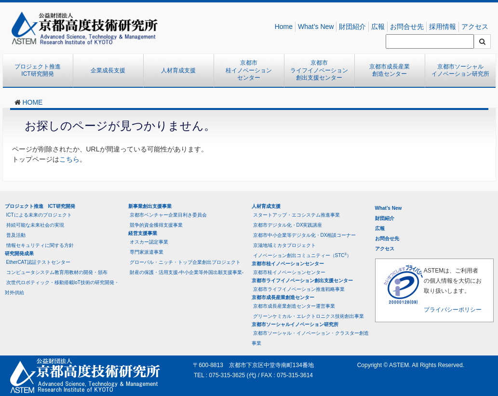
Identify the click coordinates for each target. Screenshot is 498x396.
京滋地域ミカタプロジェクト (284, 245)
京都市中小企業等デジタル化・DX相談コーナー (304, 235)
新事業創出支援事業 (150, 206)
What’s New (316, 26)
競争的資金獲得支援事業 (156, 225)
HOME (32, 102)
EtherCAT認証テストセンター (38, 262)
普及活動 (16, 235)
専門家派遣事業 (146, 252)
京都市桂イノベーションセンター (249, 70)
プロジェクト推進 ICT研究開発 (40, 70)
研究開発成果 (19, 253)
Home (284, 26)
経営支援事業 (142, 233)
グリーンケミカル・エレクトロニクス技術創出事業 (308, 316)
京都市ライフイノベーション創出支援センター (319, 70)
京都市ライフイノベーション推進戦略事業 (299, 289)
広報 (378, 26)
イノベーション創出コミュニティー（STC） (302, 255)
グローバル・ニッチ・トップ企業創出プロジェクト (185, 262)
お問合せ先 (407, 26)
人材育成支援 (178, 70)
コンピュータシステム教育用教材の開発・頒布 (57, 272)
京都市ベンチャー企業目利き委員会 (168, 215)
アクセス (474, 26)
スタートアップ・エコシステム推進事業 (296, 215)
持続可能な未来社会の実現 (35, 225)
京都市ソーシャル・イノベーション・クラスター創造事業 (310, 338)
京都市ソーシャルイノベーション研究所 (460, 70)
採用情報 (442, 26)
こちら (69, 159)
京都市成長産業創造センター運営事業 (294, 306)
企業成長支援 (108, 70)
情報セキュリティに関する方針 (40, 245)
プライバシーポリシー (453, 309)
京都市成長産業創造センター (389, 70)
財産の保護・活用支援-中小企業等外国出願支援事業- (187, 272)
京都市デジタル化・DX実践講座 (288, 225)
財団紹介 (352, 26)
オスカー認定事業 (149, 242)
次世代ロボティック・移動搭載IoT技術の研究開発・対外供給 (62, 287)
